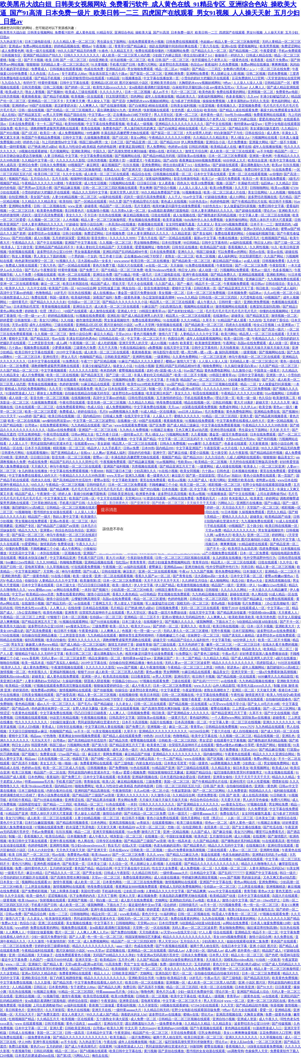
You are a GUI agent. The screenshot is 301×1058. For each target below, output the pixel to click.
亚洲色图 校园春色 (47, 864)
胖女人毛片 (69, 357)
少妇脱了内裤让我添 (167, 55)
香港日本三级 (288, 690)
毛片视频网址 (60, 151)
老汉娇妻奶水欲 (66, 105)
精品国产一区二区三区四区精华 (134, 941)
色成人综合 (95, 407)
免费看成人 (39, 69)
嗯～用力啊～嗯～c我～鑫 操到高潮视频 (210, 352)
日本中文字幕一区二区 (246, 576)
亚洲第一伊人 (276, 375)
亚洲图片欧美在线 (241, 480)
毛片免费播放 (237, 142)
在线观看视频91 (38, 453)
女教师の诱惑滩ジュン (239, 69)
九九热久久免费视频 (134, 430)
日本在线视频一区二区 (54, 759)
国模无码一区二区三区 (193, 603)
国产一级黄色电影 (36, 576)
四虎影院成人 (266, 663)
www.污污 (247, 727)
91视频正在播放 (162, 430)
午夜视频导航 (22, 1051)
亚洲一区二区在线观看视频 (248, 174)
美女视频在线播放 (79, 923)
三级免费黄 (100, 626)
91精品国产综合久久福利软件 (188, 640)
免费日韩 (130, 987)
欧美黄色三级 (157, 745)
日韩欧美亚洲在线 (121, 494)
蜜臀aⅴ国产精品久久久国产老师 (103, 329)
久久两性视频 (259, 247)
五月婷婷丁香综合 (276, 320)
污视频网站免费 (178, 51)
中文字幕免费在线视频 (96, 156)
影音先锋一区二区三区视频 (50, 398)
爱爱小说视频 (200, 453)
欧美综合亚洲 (258, 160)
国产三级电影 (124, 763)
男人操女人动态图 (87, 813)
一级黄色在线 (239, 60)
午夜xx (184, 571)
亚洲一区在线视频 (195, 708)
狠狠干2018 (230, 608)
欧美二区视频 (206, 256)
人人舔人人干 (163, 416)
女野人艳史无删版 (85, 708)
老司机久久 (174, 151)
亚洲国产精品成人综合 (253, 992)
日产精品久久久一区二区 (209, 51)
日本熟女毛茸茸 (175, 763)
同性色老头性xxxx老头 (31, 608)
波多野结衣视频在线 (263, 197)
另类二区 (75, 941)
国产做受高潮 (66, 695)
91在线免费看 (282, 169)
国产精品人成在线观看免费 (239, 110)
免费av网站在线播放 (37, 46)
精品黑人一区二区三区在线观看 (172, 302)
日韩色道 (223, 471)
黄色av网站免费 (11, 311)
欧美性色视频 (53, 612)
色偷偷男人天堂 (257, 1051)
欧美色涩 (201, 836)
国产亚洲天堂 (132, 169)
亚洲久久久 (186, 252)
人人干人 (175, 197)
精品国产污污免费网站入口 (90, 969)
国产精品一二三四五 (207, 69)
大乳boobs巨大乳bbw (241, 439)
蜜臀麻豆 (155, 567)
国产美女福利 (203, 233)
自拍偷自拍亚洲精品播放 (39, 635)
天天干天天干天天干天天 (162, 580)
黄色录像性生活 (263, 909)
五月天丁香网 (107, 896)
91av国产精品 (193, 370)
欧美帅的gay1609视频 (173, 1028)
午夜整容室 (48, 270)
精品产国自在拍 (75, 115)
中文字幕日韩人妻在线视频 (104, 727)
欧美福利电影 (81, 297)
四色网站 (136, 96)
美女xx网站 (138, 137)
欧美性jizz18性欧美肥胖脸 (146, 384)
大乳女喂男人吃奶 (199, 133)
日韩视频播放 (194, 590)
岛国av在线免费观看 (252, 343)
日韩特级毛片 (96, 485)
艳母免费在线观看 (169, 402)
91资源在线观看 (155, 498)
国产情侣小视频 (165, 188)
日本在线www (119, 850)
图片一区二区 (65, 932)
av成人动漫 (252, 261)
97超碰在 (72, 224)
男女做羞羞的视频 (87, 252)
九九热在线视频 (213, 918)
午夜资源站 (153, 160)
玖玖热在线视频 (110, 215)
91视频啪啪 (23, 512)
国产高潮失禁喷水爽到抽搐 (127, 151)
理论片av (270, 211)
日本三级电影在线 (38, 42)
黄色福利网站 (281, 101)
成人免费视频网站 (71, 133)
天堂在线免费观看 (184, 1033)
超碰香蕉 (91, 206)
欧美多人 (8, 247)
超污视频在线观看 (239, 759)
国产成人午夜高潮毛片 (81, 1046)
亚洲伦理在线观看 (223, 430)
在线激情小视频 (98, 211)
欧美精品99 (127, 827)
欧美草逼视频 (173, 220)
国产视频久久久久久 (180, 622)
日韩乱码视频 (199, 147)
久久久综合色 (215, 457)
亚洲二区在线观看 (51, 923)
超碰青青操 (144, 644)
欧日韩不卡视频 (280, 201)
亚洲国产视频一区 (81, 900)
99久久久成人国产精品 (102, 1014)
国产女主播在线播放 (247, 827)
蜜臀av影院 (102, 480)
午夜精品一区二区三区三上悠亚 (23, 617)
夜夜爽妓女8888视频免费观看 (200, 160)
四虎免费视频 (278, 73)
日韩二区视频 (256, 73)
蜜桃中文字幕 (182, 288)
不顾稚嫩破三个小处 (83, 119)
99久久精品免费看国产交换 (161, 192)
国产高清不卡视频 (25, 763)
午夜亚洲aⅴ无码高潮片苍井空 (158, 955)
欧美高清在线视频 (116, 676)
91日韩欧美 (278, 795)
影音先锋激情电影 (187, 179)
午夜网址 (229, 343)
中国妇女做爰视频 (179, 836)
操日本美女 (241, 768)
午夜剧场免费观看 (140, 558)
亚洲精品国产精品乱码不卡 (54, 247)
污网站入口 (226, 503)
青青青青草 (138, 562)
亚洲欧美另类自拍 (163, 83)
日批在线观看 (161, 215)
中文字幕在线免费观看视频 (106, 124)
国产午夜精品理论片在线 (141, 201)
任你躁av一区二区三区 (84, 302)
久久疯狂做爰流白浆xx (241, 366)
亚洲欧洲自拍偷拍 (233, 809)
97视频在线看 (257, 804)
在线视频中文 (153, 622)
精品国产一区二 (286, 151)
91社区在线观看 (289, 663)
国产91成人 (91, 571)
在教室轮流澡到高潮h (265, 306)
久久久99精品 (191, 320)
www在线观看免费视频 (131, 425)
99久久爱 (115, 201)
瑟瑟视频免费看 (250, 105)
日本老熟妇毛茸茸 (26, 306)
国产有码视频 (267, 439)
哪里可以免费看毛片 (270, 832)
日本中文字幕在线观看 (210, 174)
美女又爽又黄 (73, 699)
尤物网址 (161, 900)
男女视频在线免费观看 (144, 220)
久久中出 (286, 562)
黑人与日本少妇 (188, 169)
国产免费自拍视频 (124, 932)
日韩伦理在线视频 (141, 398)
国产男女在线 (92, 873)
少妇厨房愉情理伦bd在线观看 (84, 78)
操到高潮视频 (35, 640)
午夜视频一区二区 (83, 343)
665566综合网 (86, 288)
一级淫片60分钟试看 (59, 960)
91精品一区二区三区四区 (220, 416)
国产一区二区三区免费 (251, 265)
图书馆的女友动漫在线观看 (53, 512)
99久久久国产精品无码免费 (77, 51)
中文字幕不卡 (104, 923)
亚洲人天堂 (127, 896)
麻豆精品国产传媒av (227, 261)
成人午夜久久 (207, 302)
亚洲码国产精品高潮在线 (92, 791)
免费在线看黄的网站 (231, 92)
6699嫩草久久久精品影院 (276, 676)
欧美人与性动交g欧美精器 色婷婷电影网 (88, 147)
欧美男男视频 (270, 46)
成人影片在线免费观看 (137, 900)
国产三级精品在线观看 (193, 768)
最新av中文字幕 (205, 238)
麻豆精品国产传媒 (138, 754)
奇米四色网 (108, 370)
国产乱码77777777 (206, 681)
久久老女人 (205, 224)
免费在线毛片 (230, 813)
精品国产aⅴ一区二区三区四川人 (203, 380)
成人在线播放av (104, 293)
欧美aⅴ (276, 165)
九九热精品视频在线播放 (210, 594)
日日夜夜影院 (141, 676)
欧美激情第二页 (284, 398)
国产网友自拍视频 (38, 119)
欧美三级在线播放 (190, 823)
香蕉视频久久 (227, 105)
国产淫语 (118, 101)
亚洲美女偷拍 (223, 777)
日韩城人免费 (113, 416)
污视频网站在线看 (265, 137)
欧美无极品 (118, 1037)
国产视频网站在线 (128, 156)
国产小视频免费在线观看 (220, 553)
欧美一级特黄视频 (13, 147)
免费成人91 (111, 169)
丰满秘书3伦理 (248, 183)
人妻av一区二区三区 (244, 850)
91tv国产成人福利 (284, 288)
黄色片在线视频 (78, 1010)
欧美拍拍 (211, 110)
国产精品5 (289, 306)
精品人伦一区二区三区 (247, 955)
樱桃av (86, 46)
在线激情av (202, 165)
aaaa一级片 (124, 946)
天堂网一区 (51, 571)
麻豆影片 (178, 475)
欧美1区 (205, 626)
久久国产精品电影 (206, 841)
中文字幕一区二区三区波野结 (94, 421)
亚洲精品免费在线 (267, 411)
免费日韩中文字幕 (257, 169)
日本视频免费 (116, 233)
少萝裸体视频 (62, 348)
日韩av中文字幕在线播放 (204, 279)
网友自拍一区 (132, 288)
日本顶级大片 (253, 571)
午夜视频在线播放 (94, 717)
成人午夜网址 (71, 548)
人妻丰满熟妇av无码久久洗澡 (248, 101)
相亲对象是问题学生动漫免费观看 (176, 206)
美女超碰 (104, 443)
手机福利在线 (112, 891)
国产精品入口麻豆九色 (182, 855)
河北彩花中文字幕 (22, 553)
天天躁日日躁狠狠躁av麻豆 (25, 279)
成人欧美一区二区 (87, 882)
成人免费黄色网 (13, 51)
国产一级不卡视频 (283, 142)
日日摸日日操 (40, 457)
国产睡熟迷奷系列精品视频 (217, 215)
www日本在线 (287, 480)
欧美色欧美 (207, 92)
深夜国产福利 (103, 297)
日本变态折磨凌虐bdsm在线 (35, 1055)
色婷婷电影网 (220, 201)
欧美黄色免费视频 (50, 211)
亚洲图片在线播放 (249, 503)
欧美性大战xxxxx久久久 (110, 87)
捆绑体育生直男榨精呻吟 (137, 635)
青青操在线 (92, 781)
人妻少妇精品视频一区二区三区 (75, 197)
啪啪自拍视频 (10, 663)
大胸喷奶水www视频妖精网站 (200, 83)
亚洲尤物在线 (195, 567)
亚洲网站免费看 (197, 73)
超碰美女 (238, 316)
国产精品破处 (104, 704)
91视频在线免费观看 (91, 316)
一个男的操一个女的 (83, 256)
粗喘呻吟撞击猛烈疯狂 (86, 179)
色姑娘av (206, 42)
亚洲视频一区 (157, 727)
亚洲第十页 (117, 160)
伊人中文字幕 (144, 585)
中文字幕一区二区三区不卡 (146, 338)
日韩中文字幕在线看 (75, 83)
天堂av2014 (123, 334)
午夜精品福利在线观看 (38, 950)
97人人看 (205, 932)
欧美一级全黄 (83, 576)
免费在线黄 (39, 297)
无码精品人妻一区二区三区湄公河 (65, 64)
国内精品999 (92, 416)
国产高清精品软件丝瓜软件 (72, 480)
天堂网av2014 (147, 923)
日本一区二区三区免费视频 (206, 293)
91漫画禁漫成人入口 (15, 297)
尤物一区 (174, 827)
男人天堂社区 (164, 115)
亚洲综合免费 (28, 165)
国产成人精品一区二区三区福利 (83, 644)
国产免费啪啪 (119, 768)
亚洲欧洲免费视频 (257, 302)
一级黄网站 (162, 357)
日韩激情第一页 (26, 320)
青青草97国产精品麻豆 (130, 46)
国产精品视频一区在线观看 (236, 676)
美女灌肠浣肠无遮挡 (265, 128)
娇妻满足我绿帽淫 (132, 147)
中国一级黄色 (199, 763)
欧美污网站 (229, 334)
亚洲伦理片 (51, 357)
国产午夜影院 (103, 859)
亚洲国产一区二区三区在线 (98, 430)
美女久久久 (74, 215)
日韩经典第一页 (205, 288)
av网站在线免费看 (181, 498)
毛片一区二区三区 (184, 92)
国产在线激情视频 (113, 105)
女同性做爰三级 (109, 288)
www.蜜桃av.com (40, 590)
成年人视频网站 (253, 667)
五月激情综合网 (221, 836)
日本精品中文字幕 (203, 873)
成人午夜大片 (142, 686)
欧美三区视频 (22, 772)
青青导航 (250, 891)
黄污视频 (150, 1051)
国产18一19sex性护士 (265, 900)
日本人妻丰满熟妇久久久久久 (212, 211)
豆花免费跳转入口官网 (248, 78)
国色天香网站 (191, 818)
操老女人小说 (123, 366)
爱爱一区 (266, 1010)
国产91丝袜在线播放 (105, 622)
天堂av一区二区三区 (106, 877)
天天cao (241, 87)
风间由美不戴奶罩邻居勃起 (149, 859)
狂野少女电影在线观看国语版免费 (267, 485)
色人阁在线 (259, 594)
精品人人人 (102, 973)
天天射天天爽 (107, 827)
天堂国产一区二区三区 (263, 507)
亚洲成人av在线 (206, 809)
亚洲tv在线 (229, 46)
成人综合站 (195, 110)
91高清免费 (113, 964)
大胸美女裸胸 (254, 1014)
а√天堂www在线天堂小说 (227, 704)
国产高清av (26, 229)
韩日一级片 (288, 873)
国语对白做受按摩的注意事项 (182, 960)
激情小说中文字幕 (235, 900)
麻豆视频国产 (111, 165)
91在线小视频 (144, 366)
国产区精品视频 (105, 361)
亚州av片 (50, 439)
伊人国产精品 (165, 585)
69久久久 (37, 485)
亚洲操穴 (35, 964)
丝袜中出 (164, 329)
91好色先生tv (198, 201)
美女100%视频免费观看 (232, 224)
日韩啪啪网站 (260, 188)
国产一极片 (185, 284)
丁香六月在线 (210, 46)
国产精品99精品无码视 (159, 156)
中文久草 (131, 1028)
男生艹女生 (132, 964)
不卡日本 (90, 215)
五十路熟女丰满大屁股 (112, 1019)
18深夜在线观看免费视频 (200, 407)
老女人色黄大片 (73, 1014)
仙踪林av (267, 183)
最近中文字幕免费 (14, 960)
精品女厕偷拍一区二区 (104, 658)
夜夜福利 (211, 64)
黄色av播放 (154, 672)
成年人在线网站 (41, 325)
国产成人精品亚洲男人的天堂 (142, 316)
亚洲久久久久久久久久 (84, 640)
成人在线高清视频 (255, 795)
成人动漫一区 (208, 270)
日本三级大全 (66, 585)
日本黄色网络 (113, 882)
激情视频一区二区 (284, 316)
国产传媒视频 (103, 690)
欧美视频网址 (260, 768)
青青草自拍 (200, 562)
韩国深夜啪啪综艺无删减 (166, 772)
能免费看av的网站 (44, 690)
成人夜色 (273, 133)
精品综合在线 (142, 174)
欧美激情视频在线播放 (193, 585)
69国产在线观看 (76, 311)
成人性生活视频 (95, 183)
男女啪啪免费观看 (140, 69)
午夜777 (86, 361)
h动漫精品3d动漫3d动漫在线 (257, 622)
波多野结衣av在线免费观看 (276, 631)
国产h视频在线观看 (94, 1051)
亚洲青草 (119, 384)
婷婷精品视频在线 (67, 46)
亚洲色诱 (135, 110)
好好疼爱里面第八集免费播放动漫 (264, 654)
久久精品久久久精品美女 (211, 137)
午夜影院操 (224, 265)
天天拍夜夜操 (230, 348)
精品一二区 (248, 384)
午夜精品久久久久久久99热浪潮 (265, 425)
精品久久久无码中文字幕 (90, 192)
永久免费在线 (150, 749)
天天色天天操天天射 (71, 850)
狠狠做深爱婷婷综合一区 (112, 686)
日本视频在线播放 (245, 471)
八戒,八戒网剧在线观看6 (244, 457)
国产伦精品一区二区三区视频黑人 (71, 110)
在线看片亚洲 (106, 809)
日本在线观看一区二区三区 (124, 179)
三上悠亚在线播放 (38, 886)
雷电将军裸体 (35, 567)
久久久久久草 (281, 402)
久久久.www (156, 855)
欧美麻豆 (180, 329)
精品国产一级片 (39, 517)
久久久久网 (205, 535)
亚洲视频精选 (276, 886)
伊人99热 (60, 119)
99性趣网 (92, 133)
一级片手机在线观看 (212, 526)
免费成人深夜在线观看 (21, 265)
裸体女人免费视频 (50, 393)
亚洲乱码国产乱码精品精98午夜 (125, 252)
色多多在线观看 (236, 443)
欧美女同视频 (190, 471)
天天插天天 (39, 466)
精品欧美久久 (186, 96)
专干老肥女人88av (74, 73)
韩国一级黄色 (60, 297)
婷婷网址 (272, 498)
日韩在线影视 (111, 571)
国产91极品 (122, 274)
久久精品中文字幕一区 (38, 160)
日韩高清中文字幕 (122, 717)
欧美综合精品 (55, 836)
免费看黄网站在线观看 (270, 115)
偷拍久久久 (169, 649)
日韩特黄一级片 (230, 302)
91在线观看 (171, 320)
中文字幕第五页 (220, 489)
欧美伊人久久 (15, 288)
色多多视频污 (236, 96)
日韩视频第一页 (61, 539)
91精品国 (113, 78)
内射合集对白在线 (149, 763)
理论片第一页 (225, 398)
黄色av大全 (254, 580)
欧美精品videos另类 (40, 594)
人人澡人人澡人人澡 (248, 83)
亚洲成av (15, 46)
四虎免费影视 (207, 795)
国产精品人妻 (53, 964)
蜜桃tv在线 (157, 151)
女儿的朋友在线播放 (33, 471)
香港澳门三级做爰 (102, 1005)
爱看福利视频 (127, 1005)
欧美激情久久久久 (94, 517)
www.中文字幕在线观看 (225, 891)
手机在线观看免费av (199, 398)
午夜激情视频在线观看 (67, 667)
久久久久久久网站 (234, 590)
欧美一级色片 (122, 585)
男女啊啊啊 (171, 672)
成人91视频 (42, 238)
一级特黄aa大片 (132, 434)
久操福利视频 (72, 681)
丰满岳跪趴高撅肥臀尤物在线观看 (125, 133)
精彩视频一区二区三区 (69, 448)
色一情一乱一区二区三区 (261, 905)
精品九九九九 (28, 530)
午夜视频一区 (103, 46)
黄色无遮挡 (283, 891)
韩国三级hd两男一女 (94, 142)
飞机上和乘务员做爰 (64, 891)
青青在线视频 (91, 128)
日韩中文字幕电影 (251, 375)
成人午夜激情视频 (153, 667)
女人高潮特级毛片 (186, 749)
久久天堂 (241, 188)
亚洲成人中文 (127, 311)
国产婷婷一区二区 (78, 87)
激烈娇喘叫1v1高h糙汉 (28, 507)
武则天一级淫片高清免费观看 (145, 197)
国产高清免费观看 (39, 631)
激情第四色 (283, 224)
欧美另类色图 (266, 617)
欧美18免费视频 (203, 183)
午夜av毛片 (230, 654)
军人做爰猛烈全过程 (160, 603)
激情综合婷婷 (113, 813)
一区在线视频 (160, 928)
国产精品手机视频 (47, 78)
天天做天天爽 (267, 690)
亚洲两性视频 (142, 357)
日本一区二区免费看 (15, 366)
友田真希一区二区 (217, 827)
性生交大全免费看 (165, 868)
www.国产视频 (127, 667)
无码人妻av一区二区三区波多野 (64, 658)
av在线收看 (82, 603)
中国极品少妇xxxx (125, 681)
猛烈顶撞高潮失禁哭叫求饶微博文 (238, 772)
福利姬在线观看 (285, 791)
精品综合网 (104, 868)
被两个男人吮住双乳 (205, 946)
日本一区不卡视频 (260, 626)
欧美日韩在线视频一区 (64, 416)
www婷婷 (25, 416)
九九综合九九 (11, 83)
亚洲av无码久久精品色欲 (261, 229)
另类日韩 (248, 567)
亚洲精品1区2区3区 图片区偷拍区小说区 (120, 83)
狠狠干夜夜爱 (192, 699)
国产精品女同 (239, 128)
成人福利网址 (228, 256)
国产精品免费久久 (224, 274)
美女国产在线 (40, 197)
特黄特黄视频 (48, 83)
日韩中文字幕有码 (215, 242)
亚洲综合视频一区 (28, 996)
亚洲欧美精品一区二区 (84, 279)
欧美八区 (109, 781)
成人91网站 (237, 197)
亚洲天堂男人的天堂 (125, 192)
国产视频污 (100, 590)
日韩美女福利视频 (184, 105)
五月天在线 (60, 179)
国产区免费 (157, 425)
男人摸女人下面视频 (129, 603)
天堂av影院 (20, 325)
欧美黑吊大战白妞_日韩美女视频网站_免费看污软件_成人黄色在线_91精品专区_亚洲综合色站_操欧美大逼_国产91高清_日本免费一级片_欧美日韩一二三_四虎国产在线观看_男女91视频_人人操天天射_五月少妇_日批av (150, 13)
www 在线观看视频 (29, 1023)
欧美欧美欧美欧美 (242, 617)
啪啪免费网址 (213, 366)
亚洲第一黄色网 (261, 156)
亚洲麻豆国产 (255, 279)
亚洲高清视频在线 (278, 580)
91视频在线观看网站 (74, 622)
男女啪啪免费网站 (147, 242)
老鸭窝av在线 (266, 480)
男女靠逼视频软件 (117, 320)
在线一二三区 (120, 229)
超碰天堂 (262, 402)
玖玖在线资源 (211, 169)
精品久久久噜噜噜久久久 (259, 864)
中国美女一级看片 (267, 370)
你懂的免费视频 (17, 548)
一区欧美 (273, 960)
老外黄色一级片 (212, 115)
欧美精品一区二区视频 (211, 462)
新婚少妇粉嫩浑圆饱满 (90, 494)
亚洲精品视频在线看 (99, 562)
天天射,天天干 (280, 430)
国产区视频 (215, 759)
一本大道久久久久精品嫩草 (268, 590)
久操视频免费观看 (97, 137)
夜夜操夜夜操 (174, 421)
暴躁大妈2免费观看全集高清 (280, 110)
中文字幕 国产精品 (143, 439)
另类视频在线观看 (145, 466)
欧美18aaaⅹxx (101, 855)
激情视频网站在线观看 (231, 306)
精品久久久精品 (283, 777)
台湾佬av (31, 425)
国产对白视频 (10, 133)
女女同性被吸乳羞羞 (180, 224)
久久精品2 (283, 183)
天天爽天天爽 (76, 101)
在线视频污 (209, 749)
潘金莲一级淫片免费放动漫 (137, 293)
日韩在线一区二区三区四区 (218, 297)
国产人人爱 (77, 937)
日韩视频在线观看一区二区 (173, 174)
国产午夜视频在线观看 (171, 946)
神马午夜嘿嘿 (71, 571)
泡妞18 (236, 475)
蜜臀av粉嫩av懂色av (279, 576)
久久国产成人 (165, 284)
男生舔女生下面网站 (112, 42)
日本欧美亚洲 (245, 987)
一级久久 (121, 859)
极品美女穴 (286, 457)
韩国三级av (48, 329)
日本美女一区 (10, 882)
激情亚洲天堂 (255, 695)
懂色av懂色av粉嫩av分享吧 (235, 745)
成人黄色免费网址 (36, 667)
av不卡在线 (69, 1042)
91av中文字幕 (193, 197)
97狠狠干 (53, 617)
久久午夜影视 (239, 453)
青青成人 (48, 727)
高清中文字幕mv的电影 (17, 293)
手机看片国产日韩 (123, 64)
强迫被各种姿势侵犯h (159, 169)
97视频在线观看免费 (79, 389)
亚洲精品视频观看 (251, 274)
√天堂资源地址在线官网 (283, 78)
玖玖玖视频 (131, 165)
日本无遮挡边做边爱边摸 (178, 777)
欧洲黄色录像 (146, 494)
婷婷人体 (65, 494)
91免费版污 (184, 654)
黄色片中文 (150, 914)
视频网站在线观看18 (199, 306)
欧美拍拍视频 (75, 124)
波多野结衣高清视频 (174, 64)
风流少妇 (238, 580)
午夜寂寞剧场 (192, 690)
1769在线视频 (10, 635)
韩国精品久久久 (260, 791)
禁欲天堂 (119, 284)
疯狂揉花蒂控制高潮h (262, 928)
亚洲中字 (159, 453)
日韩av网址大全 (82, 434)
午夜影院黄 (74, 183)
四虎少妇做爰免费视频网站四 (169, 562)
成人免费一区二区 (143, 1019)
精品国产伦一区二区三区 (151, 1033)
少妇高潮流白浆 (171, 306)
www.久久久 (202, 686)
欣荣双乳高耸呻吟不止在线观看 (102, 612)
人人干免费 (23, 274)
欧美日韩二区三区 (47, 174)
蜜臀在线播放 (221, 708)
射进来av (233, 667)
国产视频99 (55, 92)
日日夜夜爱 (283, 987)
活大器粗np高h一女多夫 (95, 261)
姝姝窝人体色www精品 (42, 644)
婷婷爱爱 (6, 320)
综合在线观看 (223, 932)
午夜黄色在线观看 (25, 713)
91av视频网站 (275, 393)
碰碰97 (95, 1001)
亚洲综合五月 (83, 306)
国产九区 (269, 380)
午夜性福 (237, 695)
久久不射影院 (148, 1005)
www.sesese (121, 261)
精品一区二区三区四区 (182, 987)
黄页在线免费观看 (273, 179)
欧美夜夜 (257, 60)
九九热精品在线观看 (86, 425)
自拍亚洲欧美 (99, 60)
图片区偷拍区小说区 (71, 950)
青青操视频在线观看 (56, 306)
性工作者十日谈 (111, 256)
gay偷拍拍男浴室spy (57, 421)
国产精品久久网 (109, 987)
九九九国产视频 (202, 571)
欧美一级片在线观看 (41, 51)
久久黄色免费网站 (185, 357)
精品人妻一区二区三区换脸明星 (237, 42)
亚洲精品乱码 (116, 69)
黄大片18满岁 (244, 402)
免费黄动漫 (65, 544)
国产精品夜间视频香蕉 (271, 416)
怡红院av (122, 562)
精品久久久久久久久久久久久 (233, 663)
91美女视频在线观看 (107, 731)
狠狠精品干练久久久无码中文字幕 (39, 654)
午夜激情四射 (122, 791)
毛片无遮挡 (142, 206)
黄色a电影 (218, 603)
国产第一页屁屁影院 (201, 475)
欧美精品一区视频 (18, 686)
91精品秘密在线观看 (254, 544)
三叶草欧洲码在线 (44, 503)
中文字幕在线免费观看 (212, 695)
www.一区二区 (16, 964)
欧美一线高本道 (33, 663)
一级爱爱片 (134, 160)
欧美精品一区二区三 (278, 649)
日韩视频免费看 (273, 261)
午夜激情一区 (47, 494)
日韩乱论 (40, 987)
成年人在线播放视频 (160, 96)
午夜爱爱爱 (268, 51)
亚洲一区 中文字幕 (150, 380)
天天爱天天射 (231, 800)
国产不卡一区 (216, 548)
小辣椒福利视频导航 (260, 233)
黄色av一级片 (261, 270)
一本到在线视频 (48, 553)
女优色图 (178, 110)
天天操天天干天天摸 (201, 503)
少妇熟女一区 (252, 763)
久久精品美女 (221, 768)
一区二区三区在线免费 (274, 69)
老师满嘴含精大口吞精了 (18, 795)
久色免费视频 (229, 64)
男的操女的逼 (251, 877)
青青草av (197, 727)
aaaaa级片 (95, 1023)
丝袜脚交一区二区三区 (203, 635)
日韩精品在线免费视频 (221, 727)
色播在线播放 (228, 238)
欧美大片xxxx (141, 626)
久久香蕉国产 (212, 443)
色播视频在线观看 (151, 224)
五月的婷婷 (202, 964)
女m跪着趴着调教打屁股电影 (150, 87)
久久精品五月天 (122, 51)
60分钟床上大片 (234, 160)
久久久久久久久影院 (71, 160)
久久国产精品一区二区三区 (278, 366)
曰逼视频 (145, 845)
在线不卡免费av (277, 60)
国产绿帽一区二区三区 (107, 759)
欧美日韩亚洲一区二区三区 (204, 1037)
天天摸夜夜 (125, 247)
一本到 (222, 498)
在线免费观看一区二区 (16, 169)
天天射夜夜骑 (259, 443)
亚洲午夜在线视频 (195, 274)
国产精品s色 (21, 708)
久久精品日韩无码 (145, 873)
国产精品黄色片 (195, 845)
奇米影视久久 (239, 498)
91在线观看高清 (273, 841)
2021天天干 (8, 416)
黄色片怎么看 (166, 992)
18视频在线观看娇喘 (33, 151)
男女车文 (17, 644)
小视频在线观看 (45, 274)
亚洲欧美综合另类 (34, 978)
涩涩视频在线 (58, 896)
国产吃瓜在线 (273, 827)
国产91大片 (265, 987)
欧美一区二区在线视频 (62, 375)
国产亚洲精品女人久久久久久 (188, 713)
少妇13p (177, 859)
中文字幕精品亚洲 (63, 558)
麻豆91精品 (34, 873)
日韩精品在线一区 (112, 338)
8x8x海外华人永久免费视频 (204, 220)
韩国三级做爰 (206, 252)
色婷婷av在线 (177, 147)
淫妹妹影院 (8, 530)
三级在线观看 (64, 325)
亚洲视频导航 (234, 279)
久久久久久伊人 (111, 92)
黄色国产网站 (266, 745)
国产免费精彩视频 (34, 891)
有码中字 (30, 83)
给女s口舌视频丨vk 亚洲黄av (274, 325)
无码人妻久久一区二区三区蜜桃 (186, 631)
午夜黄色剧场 (89, 631)
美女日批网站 (258, 192)
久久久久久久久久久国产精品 (279, 918)
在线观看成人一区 (252, 608)
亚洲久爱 (246, 416)
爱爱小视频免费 (135, 772)
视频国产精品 (19, 179)
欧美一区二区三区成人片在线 (225, 192)
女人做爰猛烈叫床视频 (240, 206)
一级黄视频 (248, 352)
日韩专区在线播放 (185, 247)
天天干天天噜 (108, 348)
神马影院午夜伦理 (166, 352)
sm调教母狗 (235, 1051)
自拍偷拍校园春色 (279, 699)
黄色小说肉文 (76, 1023)
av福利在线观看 (110, 197)
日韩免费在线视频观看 (182, 42)
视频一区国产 (226, 183)
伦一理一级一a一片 (32, 316)
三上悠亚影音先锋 (41, 343)
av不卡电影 (265, 151)
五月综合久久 (40, 179)
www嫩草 (194, 443)
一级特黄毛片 (19, 302)
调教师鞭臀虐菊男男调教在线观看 (54, 128)
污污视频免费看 (230, 905)
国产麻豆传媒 (178, 453)
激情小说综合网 (91, 224)
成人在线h (9, 115)
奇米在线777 (88, 380)
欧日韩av (257, 284)
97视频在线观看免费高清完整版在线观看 (63, 686)
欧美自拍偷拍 (56, 640)
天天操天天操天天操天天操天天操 (265, 348)
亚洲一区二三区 (187, 115)
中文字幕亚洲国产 (189, 448)
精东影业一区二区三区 (126, 836)
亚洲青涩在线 (75, 800)
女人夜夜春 (166, 183)
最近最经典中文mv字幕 (53, 229)
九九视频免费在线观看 (283, 279)
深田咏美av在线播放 (192, 156)
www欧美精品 (130, 914)
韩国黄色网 (39, 745)
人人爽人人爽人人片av (93, 932)
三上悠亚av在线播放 (247, 708)
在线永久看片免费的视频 (280, 644)
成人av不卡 (161, 92)
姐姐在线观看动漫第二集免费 (248, 941)
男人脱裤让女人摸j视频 (228, 73)
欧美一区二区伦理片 (114, 119)
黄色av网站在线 (245, 882)
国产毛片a (32, 270)
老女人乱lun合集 (242, 1042)
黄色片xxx (16, 599)
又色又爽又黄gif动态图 (192, 430)
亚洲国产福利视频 (116, 466)
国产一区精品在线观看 (90, 201)
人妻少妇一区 (196, 950)
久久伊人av (249, 407)
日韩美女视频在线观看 (118, 279)
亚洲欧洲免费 (174, 73)
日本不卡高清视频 (38, 448)
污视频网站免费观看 (235, 270)
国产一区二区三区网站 (279, 708)
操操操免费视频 (214, 101)
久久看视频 (199, 434)
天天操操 (177, 265)
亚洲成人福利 (116, 453)
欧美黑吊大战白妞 (13, 626)
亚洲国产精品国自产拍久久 (43, 55)
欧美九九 (239, 535)
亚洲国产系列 (96, 530)
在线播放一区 (127, 421)
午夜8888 (97, 471)
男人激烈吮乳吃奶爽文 (140, 128)
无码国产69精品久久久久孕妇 (114, 955)
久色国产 (36, 960)
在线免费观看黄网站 (71, 407)
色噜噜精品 (43, 293)
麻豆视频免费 (147, 896)
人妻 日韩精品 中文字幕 (61, 156)
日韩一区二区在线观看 (150, 704)
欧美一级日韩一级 (237, 338)
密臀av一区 (101, 457)
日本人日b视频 (29, 727)
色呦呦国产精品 (91, 357)
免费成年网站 (229, 407)
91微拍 (161, 978)
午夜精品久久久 (23, 242)
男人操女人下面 (99, 101)
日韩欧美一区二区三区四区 (178, 740)
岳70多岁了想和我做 (186, 101)
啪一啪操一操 (68, 763)
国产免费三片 (89, 270)
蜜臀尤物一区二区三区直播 (232, 969)
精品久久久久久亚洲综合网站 (274, 754)
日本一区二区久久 (71, 439)
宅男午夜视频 (221, 631)
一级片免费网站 (140, 1037)
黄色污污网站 (22, 864)
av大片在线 (229, 448)
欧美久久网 (115, 1028)
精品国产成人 (100, 284)
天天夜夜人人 (288, 612)
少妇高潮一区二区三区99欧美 (132, 590)
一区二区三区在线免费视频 (19, 649)
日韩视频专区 (11, 55)
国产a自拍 (170, 160)
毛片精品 (286, 197)
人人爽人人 (257, 87)
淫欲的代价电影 (139, 453)
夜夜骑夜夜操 (31, 96)
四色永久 (183, 183)
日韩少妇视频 (72, 233)
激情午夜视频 (63, 882)
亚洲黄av (46, 530)
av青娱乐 (143, 823)
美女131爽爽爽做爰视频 (240, 1033)
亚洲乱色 (289, 736)
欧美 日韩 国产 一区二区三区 (66, 60)
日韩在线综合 (255, 133)
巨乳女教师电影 (30, 434)
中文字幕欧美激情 (125, 480)
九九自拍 (255, 320)
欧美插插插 (119, 969)
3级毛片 (293, 179)
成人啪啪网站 (220, 580)
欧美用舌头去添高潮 (151, 279)
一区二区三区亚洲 (213, 357)
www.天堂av (115, 475)
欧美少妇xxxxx (239, 909)
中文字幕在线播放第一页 (161, 78)
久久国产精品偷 (148, 960)
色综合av (196, 64)
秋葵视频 (234, 603)
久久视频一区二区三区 (44, 220)
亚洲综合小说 (216, 142)
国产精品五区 (40, 338)
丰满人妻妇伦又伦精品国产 (95, 247)
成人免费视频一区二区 (196, 868)
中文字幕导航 (222, 640)
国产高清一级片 (143, 229)
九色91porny (147, 1028)
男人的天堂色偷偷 (256, 800)
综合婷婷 (170, 905)
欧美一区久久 (120, 626)
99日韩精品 (191, 242)
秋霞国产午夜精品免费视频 (41, 137)
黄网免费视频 (113, 754)
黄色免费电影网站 (217, 370)
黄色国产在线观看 (284, 941)
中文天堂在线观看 (110, 498)
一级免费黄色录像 (169, 1023)
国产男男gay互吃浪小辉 (35, 188)
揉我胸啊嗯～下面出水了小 (216, 622)
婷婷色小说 (31, 142)
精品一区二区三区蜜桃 (149, 599)
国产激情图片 (278, 836)
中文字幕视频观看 (54, 370)
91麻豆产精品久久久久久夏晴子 (141, 361)
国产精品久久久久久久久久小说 (125, 302)
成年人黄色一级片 (125, 749)
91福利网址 (168, 914)
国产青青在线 (183, 576)
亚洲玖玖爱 (176, 279)
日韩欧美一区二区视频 (146, 850)
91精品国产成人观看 (232, 320)
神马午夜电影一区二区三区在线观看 (255, 357)
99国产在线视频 (41, 105)
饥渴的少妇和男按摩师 (141, 699)
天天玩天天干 (41, 740)
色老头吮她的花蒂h (168, 845)
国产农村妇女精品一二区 (186, 311)
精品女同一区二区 (105, 914)
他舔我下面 (80, 759)
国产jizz (6, 306)
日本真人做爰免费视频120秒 (271, 923)
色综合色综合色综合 (70, 530)
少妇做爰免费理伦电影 (244, 380)
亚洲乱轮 (83, 238)
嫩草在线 (244, 147)
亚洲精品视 (283, 1010)
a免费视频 (155, 348)
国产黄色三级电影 (207, 654)
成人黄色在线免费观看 (63, 676)
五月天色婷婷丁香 (191, 644)
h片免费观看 (215, 439)
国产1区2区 (29, 133)
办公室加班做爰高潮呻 (158, 297)
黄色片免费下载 (104, 265)
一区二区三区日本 (22, 211)
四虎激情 (204, 777)
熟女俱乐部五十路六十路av (108, 73)
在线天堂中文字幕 (177, 348)
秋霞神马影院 (290, 955)
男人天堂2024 (168, 941)
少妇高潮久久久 (145, 471)
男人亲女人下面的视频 (50, 256)
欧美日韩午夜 (44, 169)
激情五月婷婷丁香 (121, 644)
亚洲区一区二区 (243, 690)
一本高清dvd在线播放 (120, 224)
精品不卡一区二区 (208, 284)
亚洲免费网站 (152, 165)
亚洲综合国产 (25, 809)
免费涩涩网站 (290, 46)
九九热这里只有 (11, 42)
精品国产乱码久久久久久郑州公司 (74, 462)
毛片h (103, 411)
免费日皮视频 (19, 1046)
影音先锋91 (99, 238)
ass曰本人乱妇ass (190, 411)
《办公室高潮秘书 (276, 603)
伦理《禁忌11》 (51, 311)
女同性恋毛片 (250, 238)
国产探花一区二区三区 (146, 73)
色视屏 (127, 631)
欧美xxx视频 (280, 188)
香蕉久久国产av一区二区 (153, 576)
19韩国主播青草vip (152, 311)
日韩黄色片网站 (13, 453)
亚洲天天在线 (102, 1010)
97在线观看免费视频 (86, 567)
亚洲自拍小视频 (224, 1019)
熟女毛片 (253, 329)
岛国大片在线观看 (130, 265)
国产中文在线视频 (219, 124)
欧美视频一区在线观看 (87, 96)
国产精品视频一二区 (244, 51)
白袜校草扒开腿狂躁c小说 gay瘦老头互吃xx (203, 87)
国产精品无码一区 (59, 603)
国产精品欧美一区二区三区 (191, 261)
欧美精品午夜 (177, 978)
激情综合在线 (287, 818)
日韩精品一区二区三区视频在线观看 (212, 384)
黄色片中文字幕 (284, 539)
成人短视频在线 (184, 215)
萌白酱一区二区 (107, 900)
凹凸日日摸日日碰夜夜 (94, 585)
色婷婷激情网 (10, 215)
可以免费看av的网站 (232, 252)
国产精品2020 (169, 142)
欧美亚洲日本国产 (159, 393)
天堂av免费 (213, 530)
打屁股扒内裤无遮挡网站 (55, 809)
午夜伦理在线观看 (72, 402)
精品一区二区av (166, 69)
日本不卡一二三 (262, 224)
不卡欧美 (172, 380)
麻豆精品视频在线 (136, 215)
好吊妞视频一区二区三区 (128, 60)
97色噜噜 (50, 736)
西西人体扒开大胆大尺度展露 (271, 220)
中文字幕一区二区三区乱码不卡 (181, 439)
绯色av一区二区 (216, 823)
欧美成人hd (280, 768)
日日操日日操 (147, 183)
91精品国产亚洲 (163, 768)
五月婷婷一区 (210, 507)
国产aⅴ (107, 425)
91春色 (104, 51)
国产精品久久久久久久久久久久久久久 (212, 864)
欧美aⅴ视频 (197, 494)
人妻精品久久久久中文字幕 (199, 334)
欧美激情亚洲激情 (208, 343)
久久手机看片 (112, 448)
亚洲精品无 (243, 932)
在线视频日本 (209, 544)
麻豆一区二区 (51, 284)
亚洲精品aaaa (173, 567)
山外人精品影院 (224, 686)
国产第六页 (100, 745)
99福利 (185, 69)
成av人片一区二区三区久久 (56, 704)
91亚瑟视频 (206, 105)
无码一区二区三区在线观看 (200, 608)
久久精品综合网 (184, 795)
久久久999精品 (47, 562)
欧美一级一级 (247, 398)
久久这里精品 (35, 599)
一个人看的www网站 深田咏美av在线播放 (241, 717)
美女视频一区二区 (171, 293)
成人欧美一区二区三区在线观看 (233, 151)
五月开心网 (126, 960)
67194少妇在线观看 (205, 1005)
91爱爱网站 (29, 544)
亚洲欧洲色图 (11, 576)
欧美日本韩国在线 (76, 284)
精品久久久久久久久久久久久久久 (187, 937)
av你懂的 (275, 174)
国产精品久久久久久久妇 (48, 302)
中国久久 (100, 151)
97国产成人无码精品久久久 (281, 964)
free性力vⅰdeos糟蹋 (238, 115)
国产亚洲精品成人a (65, 453)
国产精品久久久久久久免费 (31, 749)
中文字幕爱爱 (171, 690)
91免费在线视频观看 (200, 265)
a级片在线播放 (286, 658)
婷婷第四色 (21, 690)
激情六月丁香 (28, 329)
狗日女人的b (263, 242)
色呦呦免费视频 (71, 562)
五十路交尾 (25, 247)
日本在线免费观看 (22, 124)
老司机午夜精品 (20, 800)
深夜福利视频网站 (211, 96)
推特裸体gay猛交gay (248, 124)
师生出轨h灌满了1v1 (198, 55)
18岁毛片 (60, 293)
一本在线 (131, 553)
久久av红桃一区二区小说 (282, 293)
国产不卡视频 (34, 60)
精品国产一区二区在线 (115, 206)
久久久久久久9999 (123, 238)
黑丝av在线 (257, 252)
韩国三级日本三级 (119, 471)
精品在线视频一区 (197, 402)
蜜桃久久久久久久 (187, 416)
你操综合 (31, 580)
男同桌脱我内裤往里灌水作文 (51, 443)
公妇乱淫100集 (133, 891)
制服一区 (15, 60)
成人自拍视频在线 (246, 731)
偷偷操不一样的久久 (230, 55)
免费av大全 (9, 923)
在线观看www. (85, 443)
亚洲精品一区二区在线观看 (147, 950)
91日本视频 (229, 512)
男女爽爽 (145, 188)
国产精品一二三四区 (58, 804)
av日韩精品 (148, 594)
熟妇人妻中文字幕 (66, 517)
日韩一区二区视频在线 (50, 206)
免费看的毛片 (206, 498)
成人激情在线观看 (102, 311)
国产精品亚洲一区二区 (142, 142)
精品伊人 (93, 448)
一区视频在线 (71, 553)
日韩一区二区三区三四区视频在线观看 (110, 188)
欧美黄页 (187, 343)
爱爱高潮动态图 (270, 119)
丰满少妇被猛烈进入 (275, 96)
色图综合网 (176, 338)
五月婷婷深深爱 (63, 238)
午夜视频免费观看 (236, 284)
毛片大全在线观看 (140, 284)
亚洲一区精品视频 (228, 229)
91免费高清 (71, 361)
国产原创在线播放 (171, 1051)
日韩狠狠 (212, 590)
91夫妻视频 (99, 64)
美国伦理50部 (90, 891)
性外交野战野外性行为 (260, 558)
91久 (274, 247)
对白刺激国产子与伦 (229, 133)
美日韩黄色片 (75, 211)
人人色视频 (277, 192)
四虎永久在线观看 (239, 325)
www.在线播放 (195, 759)
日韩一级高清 (75, 1033)
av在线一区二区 (157, 265)
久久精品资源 (181, 233)
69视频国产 (76, 165)
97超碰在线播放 (216, 197)
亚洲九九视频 (135, 475)
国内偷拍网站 (213, 754)
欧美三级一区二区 (193, 485)
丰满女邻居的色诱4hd (81, 338)
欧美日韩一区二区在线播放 (150, 261)
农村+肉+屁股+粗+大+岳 (164, 370)
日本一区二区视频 (138, 92)
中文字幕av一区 (99, 115)
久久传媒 (67, 320)
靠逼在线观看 (211, 855)
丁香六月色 (48, 265)
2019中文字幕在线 (69, 352)
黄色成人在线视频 (174, 201)
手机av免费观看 (289, 51)
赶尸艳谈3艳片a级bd (42, 147)
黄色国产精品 (84, 868)
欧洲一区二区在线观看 (74, 274)
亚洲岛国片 (163, 973)
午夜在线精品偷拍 (133, 348)
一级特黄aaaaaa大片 (204, 813)
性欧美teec (185, 462)
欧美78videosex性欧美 (161, 270)
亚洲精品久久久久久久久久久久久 (179, 124)
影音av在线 (275, 252)
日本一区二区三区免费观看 (228, 156)
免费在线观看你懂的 (150, 51)
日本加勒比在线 (208, 512)
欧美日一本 (48, 133)
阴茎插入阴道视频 (97, 681)
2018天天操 (163, 736)
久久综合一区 (97, 503)
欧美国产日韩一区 (62, 288)
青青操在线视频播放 (43, 384)
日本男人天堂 (219, 955)
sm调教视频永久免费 (124, 411)
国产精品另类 (119, 740)
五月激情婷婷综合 (169, 398)
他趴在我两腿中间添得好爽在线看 (173, 46)
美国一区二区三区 (177, 781)
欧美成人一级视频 (140, 124)
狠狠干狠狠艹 (244, 489)
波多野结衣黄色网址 (173, 119)
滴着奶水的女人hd (134, 1014)
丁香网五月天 (265, 489)
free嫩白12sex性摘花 (20, 562)
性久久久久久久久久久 (31, 722)
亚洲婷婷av (20, 105)
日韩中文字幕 (73, 137)
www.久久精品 (187, 297)
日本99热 (148, 448)
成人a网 (62, 343)
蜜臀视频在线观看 (132, 370)
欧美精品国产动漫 (213, 247)
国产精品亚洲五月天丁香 (236, 288)
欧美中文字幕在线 (283, 160)
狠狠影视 (285, 745)
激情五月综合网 (196, 151)
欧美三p (207, 179)
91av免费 (133, 832)
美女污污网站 (49, 320)
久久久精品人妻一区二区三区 (74, 42)
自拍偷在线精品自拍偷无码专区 (88, 393)
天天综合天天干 (233, 507)
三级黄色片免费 (85, 348)
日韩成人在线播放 (219, 859)
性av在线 (58, 338)
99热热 (220, 667)
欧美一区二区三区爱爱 (41, 411)
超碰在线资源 (240, 594)
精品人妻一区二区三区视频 (275, 567)
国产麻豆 (40, 416)
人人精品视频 (22, 987)
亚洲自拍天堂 (114, 1023)
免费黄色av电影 (287, 92)
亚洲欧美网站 (81, 151)
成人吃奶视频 (107, 343)
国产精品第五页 (30, 115)
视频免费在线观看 (37, 348)
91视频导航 (51, 996)
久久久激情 (36, 941)
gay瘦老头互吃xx (78, 626)
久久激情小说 (242, 370)
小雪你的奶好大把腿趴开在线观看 (205, 78)
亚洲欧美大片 (288, 211)
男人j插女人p (240, 137)
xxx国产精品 (175, 384)
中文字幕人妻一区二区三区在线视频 (265, 215)
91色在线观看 (140, 768)
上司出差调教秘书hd (272, 494)
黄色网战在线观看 (238, 1028)
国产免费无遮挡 (48, 1014)
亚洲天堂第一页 (243, 672)
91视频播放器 (132, 78)
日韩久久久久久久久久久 (82, 55)
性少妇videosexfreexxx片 (88, 845)
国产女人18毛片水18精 (264, 704)
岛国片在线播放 (161, 722)
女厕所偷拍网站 (237, 220)
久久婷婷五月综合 (195, 580)
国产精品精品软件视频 (266, 453)
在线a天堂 (129, 845)
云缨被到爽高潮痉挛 (86, 599)
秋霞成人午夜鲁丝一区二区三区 (235, 914)
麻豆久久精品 (104, 334)
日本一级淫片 (178, 813)
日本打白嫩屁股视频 (40, 823)
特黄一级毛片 (143, 274)
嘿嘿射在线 (280, 781)
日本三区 (117, 142)
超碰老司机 (195, 909)
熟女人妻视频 (35, 92)
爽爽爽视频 (279, 64)
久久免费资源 (56, 279)
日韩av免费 (131, 448)
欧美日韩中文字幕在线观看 (35, 352)
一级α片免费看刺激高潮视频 (276, 672)
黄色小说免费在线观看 (259, 475)
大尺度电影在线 (251, 297)
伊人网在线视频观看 (96, 749)
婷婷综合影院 (78, 1001)
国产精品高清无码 (257, 978)
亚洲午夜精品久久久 (15, 485)
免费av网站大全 (265, 759)
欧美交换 (265, 407)
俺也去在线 (155, 663)
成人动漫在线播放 (167, 877)
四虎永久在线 (41, 480)
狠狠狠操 (32, 64)
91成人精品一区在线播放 (158, 411)
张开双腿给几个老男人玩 (209, 60)
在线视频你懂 (81, 398)
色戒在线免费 (94, 69)
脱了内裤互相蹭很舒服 (66, 978)
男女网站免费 (128, 800)
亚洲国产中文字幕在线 (81, 242)
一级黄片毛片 (178, 717)
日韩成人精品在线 (259, 55)
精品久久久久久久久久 (239, 530)
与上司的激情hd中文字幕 (60, 142)
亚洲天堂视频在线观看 (109, 832)
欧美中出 (22, 128)
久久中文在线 (73, 174)
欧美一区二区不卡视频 (191, 375)
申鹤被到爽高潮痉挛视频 (200, 877)
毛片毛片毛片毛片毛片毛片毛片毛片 (231, 311)
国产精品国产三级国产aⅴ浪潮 (58, 526)
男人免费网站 (157, 147)
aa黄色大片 (223, 535)
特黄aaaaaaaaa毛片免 (40, 781)
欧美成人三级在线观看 (81, 92)
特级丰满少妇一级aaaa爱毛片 (62, 649)
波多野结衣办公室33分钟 (55, 252)
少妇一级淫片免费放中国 (49, 937)
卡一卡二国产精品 (50, 124)
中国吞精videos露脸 (262, 612)
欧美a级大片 (14, 92)
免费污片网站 (147, 64)
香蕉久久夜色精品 (125, 594)
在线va (86, 453)
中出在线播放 (10, 695)
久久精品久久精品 (141, 402)
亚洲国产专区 (25, 526)
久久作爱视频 (35, 859)
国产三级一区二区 (287, 242)
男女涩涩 (205, 740)
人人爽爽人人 (89, 105)
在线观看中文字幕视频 (230, 740)
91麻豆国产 (150, 306)
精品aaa (36, 736)
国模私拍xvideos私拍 (15, 676)
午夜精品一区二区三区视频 (65, 485)
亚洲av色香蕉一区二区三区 (69, 521)
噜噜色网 (164, 247)
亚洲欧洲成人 (68, 329)
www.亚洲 (75, 206)
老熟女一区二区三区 (180, 256)
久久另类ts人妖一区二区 (128, 211)
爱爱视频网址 (248, 46)
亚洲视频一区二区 (261, 92)
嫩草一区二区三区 (219, 644)
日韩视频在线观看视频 (66, 69)
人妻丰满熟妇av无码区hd (43, 681)
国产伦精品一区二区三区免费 (122, 270)
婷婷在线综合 (88, 411)
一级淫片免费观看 (228, 179)
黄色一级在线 (290, 361)
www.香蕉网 (147, 553)
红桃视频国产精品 (275, 238)
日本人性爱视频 (258, 781)
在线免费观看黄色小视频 (146, 42)
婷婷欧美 (31, 311)
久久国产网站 (274, 256)
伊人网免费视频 (192, 142)
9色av (227, 83)
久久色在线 (38, 73)
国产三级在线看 (165, 644)
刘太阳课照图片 (117, 96)
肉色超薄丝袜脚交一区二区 (35, 261)
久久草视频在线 (58, 567)
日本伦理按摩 (172, 242)
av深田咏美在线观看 (249, 699)
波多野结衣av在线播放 (44, 233)
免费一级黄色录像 (127, 297)
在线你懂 (74, 608)
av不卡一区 (82, 731)
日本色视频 (170, 489)
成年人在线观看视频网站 (204, 338)
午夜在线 (110, 1042)
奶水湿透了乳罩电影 (81, 827)
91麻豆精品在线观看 (96, 384)
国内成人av (176, 950)
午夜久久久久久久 (89, 544)
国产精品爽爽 (60, 489)
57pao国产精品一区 (72, 754)
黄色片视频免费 (145, 334)
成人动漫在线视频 (143, 119)
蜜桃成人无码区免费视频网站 (26, 389)
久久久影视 (42, 982)
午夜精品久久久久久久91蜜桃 (170, 137)
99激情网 (196, 1046)
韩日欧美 (263, 288)
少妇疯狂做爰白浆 (63, 722)
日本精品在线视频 (95, 608)
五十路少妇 (255, 526)
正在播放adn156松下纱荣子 (132, 115)
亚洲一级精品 (233, 169)
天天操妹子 (45, 955)
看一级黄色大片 (158, 475)
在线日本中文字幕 (234, 946)
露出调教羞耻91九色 (112, 110)
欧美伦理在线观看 (96, 996)
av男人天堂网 (52, 115)
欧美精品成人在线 (224, 147)
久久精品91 (289, 128)
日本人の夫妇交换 (41, 850)
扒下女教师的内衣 (83, 896)
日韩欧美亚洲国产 (117, 357)
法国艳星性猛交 (30, 804)
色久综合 (265, 398)
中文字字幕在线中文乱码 (132, 868)
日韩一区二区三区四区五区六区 (179, 786)
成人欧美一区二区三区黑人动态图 (126, 55)
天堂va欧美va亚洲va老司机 (182, 389)
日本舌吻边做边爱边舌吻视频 (21, 156)
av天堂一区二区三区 (151, 827)
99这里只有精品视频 (64, 717)
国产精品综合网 (35, 914)
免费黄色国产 (113, 128)
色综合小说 (28, 923)
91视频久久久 (66, 261)
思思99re (105, 380)
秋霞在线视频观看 (206, 393)
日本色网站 (36, 777)
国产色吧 (272, 955)
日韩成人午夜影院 (117, 873)
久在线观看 (174, 864)
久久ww (54, 73)
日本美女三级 (265, 818)
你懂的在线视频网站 (274, 311)
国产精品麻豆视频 (67, 188)
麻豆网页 (93, 165)
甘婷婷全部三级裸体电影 (52, 946)
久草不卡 (209, 320)
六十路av (15, 348)
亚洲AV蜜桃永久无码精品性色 (183, 617)
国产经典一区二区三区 (168, 503)
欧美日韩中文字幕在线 (125, 1051)
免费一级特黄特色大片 (31, 868)
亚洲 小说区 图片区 (263, 946)
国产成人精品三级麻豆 (183, 425)
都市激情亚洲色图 (89, 320)
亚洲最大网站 (259, 142)
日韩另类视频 (31, 87)
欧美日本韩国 (150, 695)
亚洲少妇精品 (156, 809)
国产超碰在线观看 (225, 165)
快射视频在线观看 (156, 110)
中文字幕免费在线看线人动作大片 (241, 421)
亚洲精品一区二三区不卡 (46, 101)
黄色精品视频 (25, 704)
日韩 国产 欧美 (214, 786)
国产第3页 (64, 1055)
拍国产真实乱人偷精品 (238, 635)
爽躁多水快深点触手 (33, 558)
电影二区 (156, 1042)
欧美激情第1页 (91, 580)
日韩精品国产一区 (277, 83)
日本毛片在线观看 (94, 526)
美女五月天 (48, 763)
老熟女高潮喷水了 (217, 690)
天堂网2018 (133, 498)
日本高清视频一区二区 (191, 722)
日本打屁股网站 (167, 229)
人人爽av (98, 453)
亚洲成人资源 (247, 1019)
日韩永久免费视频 (53, 165)
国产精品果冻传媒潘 (232, 612)
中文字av (18, 594)
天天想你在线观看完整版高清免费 (253, 462)
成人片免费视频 (33, 375)
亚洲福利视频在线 (63, 672)
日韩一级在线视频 (31, 110)
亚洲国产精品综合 (199, 772)
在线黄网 (259, 836)
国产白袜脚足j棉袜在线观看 (149, 105)
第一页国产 (286, 475)
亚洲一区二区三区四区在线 (267, 1001)
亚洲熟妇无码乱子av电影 (270, 855)
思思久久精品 (277, 512)
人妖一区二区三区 (240, 818)
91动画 (261, 960)
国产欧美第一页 (74, 864)
